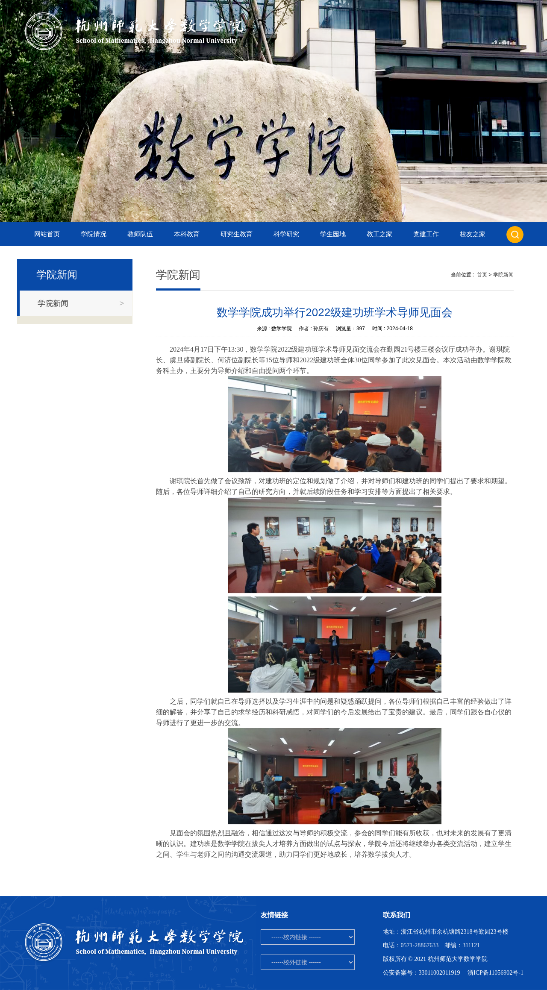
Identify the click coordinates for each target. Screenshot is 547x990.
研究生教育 (237, 234)
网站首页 (47, 234)
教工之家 (379, 234)
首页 (482, 275)
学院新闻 (503, 275)
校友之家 (472, 234)
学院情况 (93, 234)
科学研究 (286, 234)
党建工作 (426, 234)
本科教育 (187, 234)
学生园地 (333, 234)
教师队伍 (140, 234)
